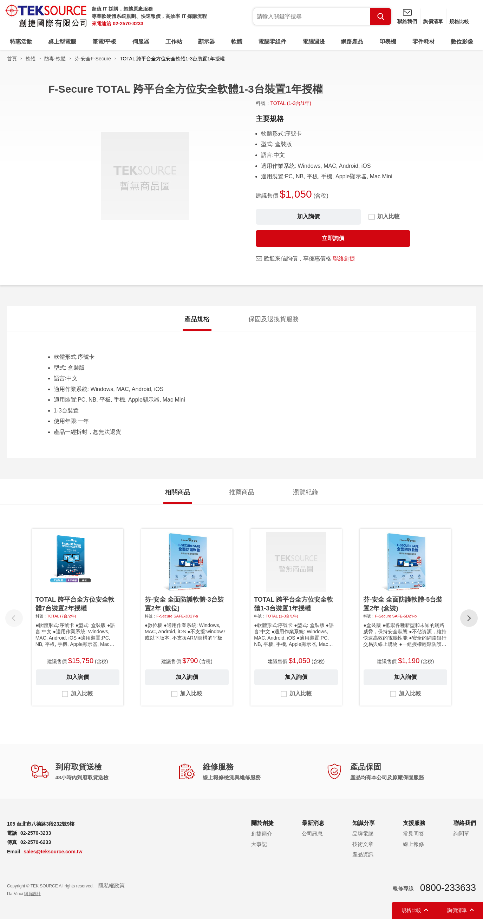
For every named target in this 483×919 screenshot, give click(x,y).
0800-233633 (448, 887)
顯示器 (206, 42)
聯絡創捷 (344, 259)
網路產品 (352, 42)
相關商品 (177, 492)
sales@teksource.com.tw (53, 851)
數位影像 (462, 42)
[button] (469, 618)
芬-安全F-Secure (92, 58)
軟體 (236, 42)
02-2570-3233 (128, 23)
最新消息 (313, 823)
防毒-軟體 (55, 58)
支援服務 (414, 823)
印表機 (387, 42)
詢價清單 (433, 21)
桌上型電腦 (62, 42)
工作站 (173, 42)
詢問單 (461, 834)
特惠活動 (21, 42)
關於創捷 (262, 823)
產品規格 (197, 319)
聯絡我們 (407, 21)
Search (380, 16)
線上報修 (413, 844)
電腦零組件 (272, 42)
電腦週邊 (313, 42)
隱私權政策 (111, 885)
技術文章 (362, 844)
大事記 (259, 844)
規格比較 (459, 21)
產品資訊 (362, 854)
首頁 (12, 58)
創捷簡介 (261, 834)
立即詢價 (333, 238)
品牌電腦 (362, 834)
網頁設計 (32, 893)
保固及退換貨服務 (273, 319)
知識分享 (363, 823)
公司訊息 (312, 834)
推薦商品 (241, 492)
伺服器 (140, 42)
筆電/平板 (104, 42)
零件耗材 (423, 42)
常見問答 (413, 834)
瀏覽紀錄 (305, 492)
